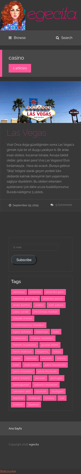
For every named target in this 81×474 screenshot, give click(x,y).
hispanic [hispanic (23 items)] (42, 351)
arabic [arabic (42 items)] (39, 305)
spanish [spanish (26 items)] (41, 391)
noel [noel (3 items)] (16, 364)
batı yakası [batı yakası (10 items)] (56, 305)
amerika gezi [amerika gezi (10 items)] (55, 291)
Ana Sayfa (15, 428)
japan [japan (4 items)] (17, 358)
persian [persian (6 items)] (40, 378)
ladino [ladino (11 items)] (61, 358)
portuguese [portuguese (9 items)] (21, 384)
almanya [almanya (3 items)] (19, 291)
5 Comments (64, 204)
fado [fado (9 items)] (56, 331)
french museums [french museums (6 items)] (24, 344)
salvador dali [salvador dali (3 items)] (22, 391)
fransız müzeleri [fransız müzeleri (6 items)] (42, 338)
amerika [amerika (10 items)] (35, 291)
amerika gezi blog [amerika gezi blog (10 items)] (25, 298)
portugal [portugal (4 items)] (56, 378)
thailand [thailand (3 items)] (34, 398)
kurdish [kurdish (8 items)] (47, 358)
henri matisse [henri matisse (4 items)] (22, 351)
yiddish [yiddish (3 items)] (18, 404)
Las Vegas (26, 132)
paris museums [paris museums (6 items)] (55, 364)
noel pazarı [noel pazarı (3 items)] (32, 364)
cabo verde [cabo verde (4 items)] (21, 311)
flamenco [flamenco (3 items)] (19, 338)
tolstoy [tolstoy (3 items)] (49, 398)
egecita (34, 444)
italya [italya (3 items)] (57, 351)
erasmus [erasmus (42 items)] (42, 331)
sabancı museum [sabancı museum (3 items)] (46, 384)
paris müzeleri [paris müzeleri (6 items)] (23, 371)
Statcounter (8, 471)
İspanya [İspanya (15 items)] (33, 404)
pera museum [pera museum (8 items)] (47, 371)
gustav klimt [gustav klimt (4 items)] (49, 344)
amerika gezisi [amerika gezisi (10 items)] (53, 298)
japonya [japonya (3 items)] (31, 358)
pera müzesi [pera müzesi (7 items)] (21, 378)
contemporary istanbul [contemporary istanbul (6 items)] (28, 325)
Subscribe (24, 260)
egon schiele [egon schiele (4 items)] (22, 331)
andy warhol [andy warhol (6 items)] (21, 305)
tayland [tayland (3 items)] (18, 398)
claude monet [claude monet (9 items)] (22, 318)
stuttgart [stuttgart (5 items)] (58, 391)
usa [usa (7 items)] (62, 398)
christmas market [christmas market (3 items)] (46, 311)
